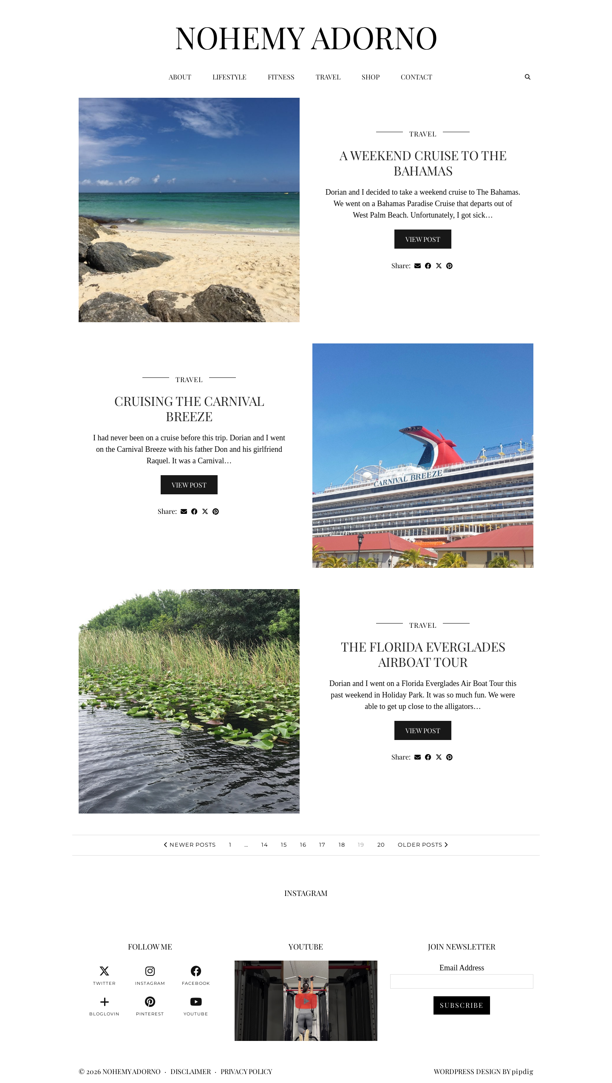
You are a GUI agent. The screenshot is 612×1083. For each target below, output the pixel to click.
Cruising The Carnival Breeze (189, 408)
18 (342, 844)
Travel (328, 76)
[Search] (527, 77)
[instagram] (150, 976)
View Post (422, 239)
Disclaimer (190, 1071)
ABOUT (180, 76)
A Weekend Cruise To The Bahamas (423, 163)
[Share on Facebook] (428, 266)
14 (264, 844)
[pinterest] (150, 1006)
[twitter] (105, 976)
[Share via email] (417, 266)
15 (284, 844)
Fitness (281, 76)
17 (322, 844)
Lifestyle (229, 76)
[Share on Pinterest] (449, 266)
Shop (371, 76)
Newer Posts (190, 844)
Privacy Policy (246, 1071)
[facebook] (196, 976)
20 (381, 844)
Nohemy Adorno (306, 36)
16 (303, 844)
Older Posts (423, 844)
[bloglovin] (105, 1006)
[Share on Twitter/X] (439, 266)
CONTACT (416, 76)
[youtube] (196, 1006)
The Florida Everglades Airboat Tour (423, 654)
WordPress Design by (483, 1071)
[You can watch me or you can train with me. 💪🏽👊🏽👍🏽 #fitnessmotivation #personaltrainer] (306, 1001)
